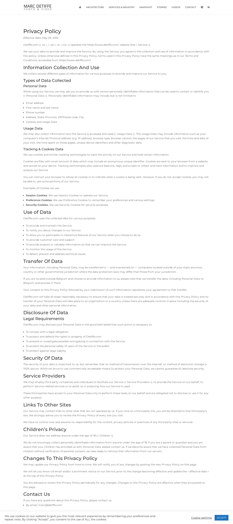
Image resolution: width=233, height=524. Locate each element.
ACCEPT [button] (221, 517)
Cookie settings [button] (201, 517)
